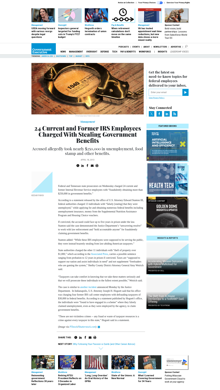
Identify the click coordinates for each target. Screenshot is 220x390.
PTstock (73, 326)
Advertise (176, 47)
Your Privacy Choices (150, 3)
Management (76, 51)
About (146, 47)
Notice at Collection (126, 3)
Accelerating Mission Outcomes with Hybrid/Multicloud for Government (165, 264)
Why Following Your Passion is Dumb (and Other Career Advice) (104, 344)
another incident (88, 287)
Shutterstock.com (86, 326)
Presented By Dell (156, 271)
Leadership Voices (179, 51)
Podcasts (124, 47)
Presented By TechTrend (159, 305)
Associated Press (99, 254)
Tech (114, 51)
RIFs (87, 56)
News (63, 51)
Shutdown (61, 56)
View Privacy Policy (157, 98)
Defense (104, 51)
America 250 (47, 56)
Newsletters (160, 47)
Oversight (91, 51)
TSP (70, 56)
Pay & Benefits (128, 51)
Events (136, 47)
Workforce (145, 51)
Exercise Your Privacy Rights (178, 3)
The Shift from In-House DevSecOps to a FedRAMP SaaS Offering (166, 298)
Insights (162, 51)
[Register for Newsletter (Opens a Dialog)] (185, 92)
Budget (79, 56)
